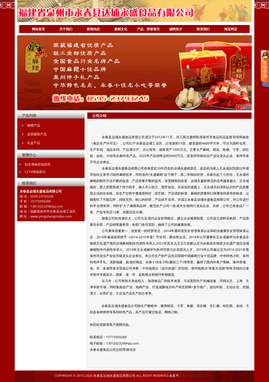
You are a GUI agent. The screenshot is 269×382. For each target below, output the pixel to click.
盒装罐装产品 (37, 134)
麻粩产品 (33, 125)
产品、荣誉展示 (147, 30)
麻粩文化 (120, 29)
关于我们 (62, 30)
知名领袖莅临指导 (38, 164)
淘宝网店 (230, 29)
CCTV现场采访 (35, 172)
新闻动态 (93, 29)
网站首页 (38, 29)
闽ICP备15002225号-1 (198, 375)
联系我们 (203, 29)
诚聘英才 (175, 29)
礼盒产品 (33, 142)
